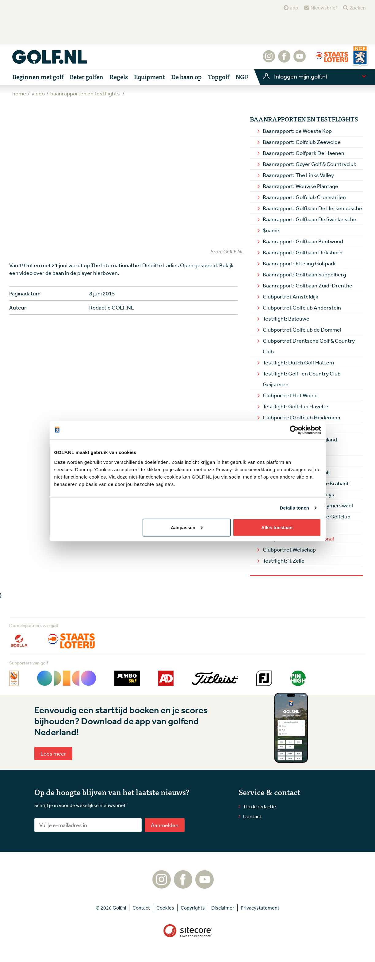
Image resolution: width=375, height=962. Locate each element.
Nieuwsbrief (324, 8)
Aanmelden (164, 825)
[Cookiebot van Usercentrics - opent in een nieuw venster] (294, 430)
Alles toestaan (277, 527)
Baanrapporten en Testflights (304, 119)
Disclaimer (222, 908)
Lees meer (53, 753)
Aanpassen (187, 527)
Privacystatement (260, 908)
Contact (252, 816)
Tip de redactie (259, 806)
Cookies (165, 908)
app (294, 8)
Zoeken (358, 8)
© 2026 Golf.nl (111, 908)
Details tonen (294, 507)
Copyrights (193, 908)
